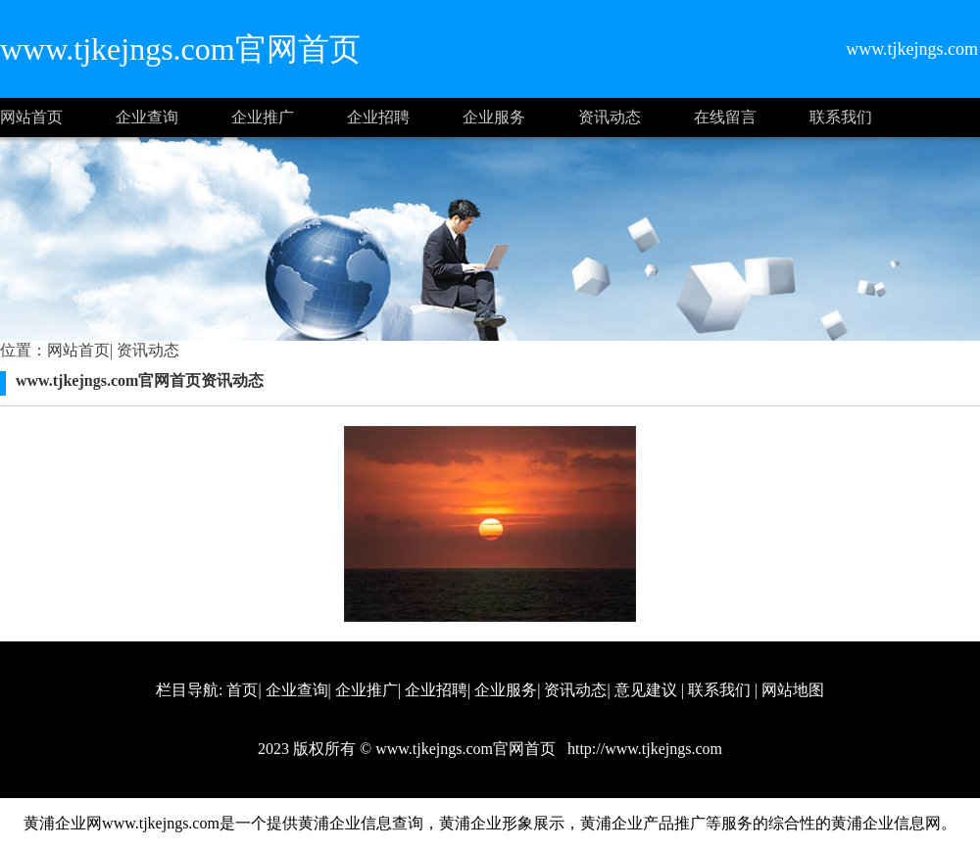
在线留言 (725, 117)
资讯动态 (609, 117)
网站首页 (31, 117)
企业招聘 (378, 117)
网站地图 (792, 690)
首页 (242, 690)
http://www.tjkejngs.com (643, 748)
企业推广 (262, 117)
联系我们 (840, 117)
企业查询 (147, 117)
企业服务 (494, 117)
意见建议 (645, 690)
